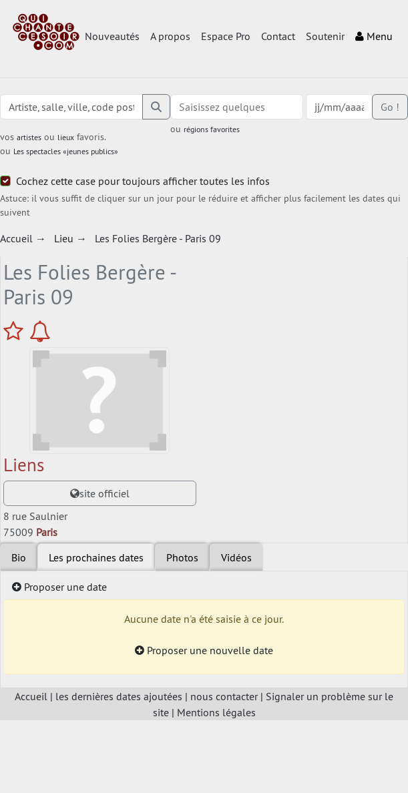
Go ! (390, 106)
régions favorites (212, 129)
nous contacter (224, 696)
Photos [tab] (182, 557)
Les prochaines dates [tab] (96, 557)
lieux (65, 137)
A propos (170, 36)
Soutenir (325, 36)
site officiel (100, 493)
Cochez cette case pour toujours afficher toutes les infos (143, 181)
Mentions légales (216, 712)
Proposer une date (59, 586)
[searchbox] (237, 107)
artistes (29, 137)
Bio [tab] (18, 557)
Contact (278, 36)
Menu (374, 36)
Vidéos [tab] (236, 557)
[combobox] (237, 106)
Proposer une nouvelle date (204, 650)
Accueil (31, 696)
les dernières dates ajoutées (118, 696)
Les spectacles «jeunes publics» (65, 151)
